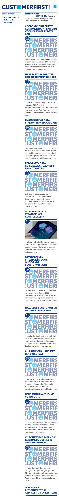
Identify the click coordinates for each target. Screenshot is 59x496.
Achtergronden (10, 17)
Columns (7, 20)
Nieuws (7, 22)
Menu (54, 6)
